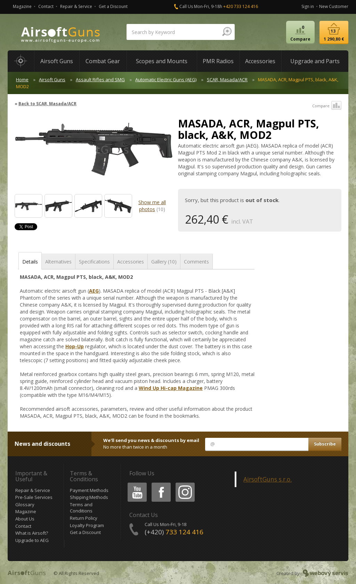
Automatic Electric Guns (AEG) (165, 79)
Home (22, 79)
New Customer (333, 6)
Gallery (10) (164, 261)
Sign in (307, 6)
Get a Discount (113, 6)
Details (30, 261)
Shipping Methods (89, 497)
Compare (326, 106)
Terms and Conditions (81, 507)
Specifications (94, 261)
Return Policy (83, 518)
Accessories (130, 261)
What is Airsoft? (31, 533)
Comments (196, 261)
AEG (94, 290)
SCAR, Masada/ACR (227, 79)
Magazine (22, 6)
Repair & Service (76, 6)
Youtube (135, 484)
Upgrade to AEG (32, 540)
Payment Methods (89, 490)
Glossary (24, 504)
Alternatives (58, 261)
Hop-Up (74, 346)
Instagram (185, 484)
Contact (46, 6)
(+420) (174, 531)
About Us (24, 519)
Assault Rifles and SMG (100, 79)
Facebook (160, 484)
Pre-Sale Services (33, 497)
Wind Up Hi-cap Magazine (171, 388)
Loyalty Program (87, 525)
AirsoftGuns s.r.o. (267, 479)
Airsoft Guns (52, 79)
